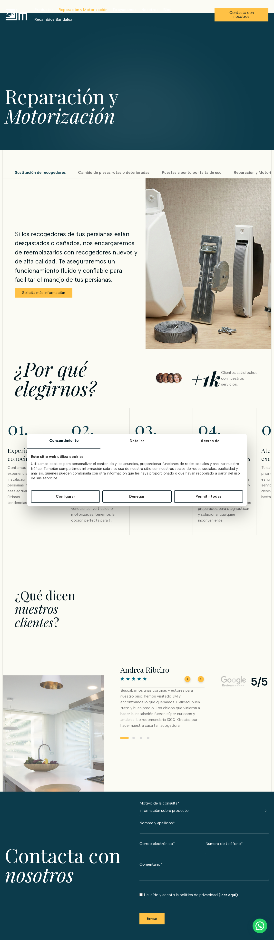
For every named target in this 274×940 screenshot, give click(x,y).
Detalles (137, 441)
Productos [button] (43, 9)
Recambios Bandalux (53, 19)
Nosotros (149, 9)
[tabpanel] (162, 702)
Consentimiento (64, 441)
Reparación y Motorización (82, 9)
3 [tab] (141, 743)
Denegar (137, 496)
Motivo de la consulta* (204, 802)
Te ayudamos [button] (124, 9)
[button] (260, 926)
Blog (167, 9)
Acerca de (210, 441)
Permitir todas (209, 496)
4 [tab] (148, 743)
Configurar (65, 496)
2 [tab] (133, 743)
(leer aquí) (228, 894)
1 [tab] (124, 743)
